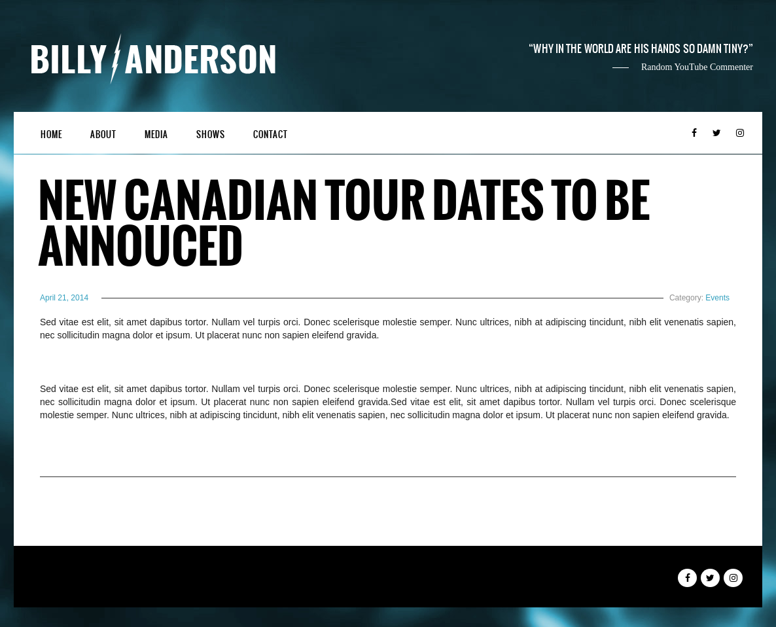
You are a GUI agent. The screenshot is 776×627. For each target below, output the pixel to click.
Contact (270, 134)
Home (51, 134)
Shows (210, 134)
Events (717, 297)
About (103, 134)
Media (156, 134)
